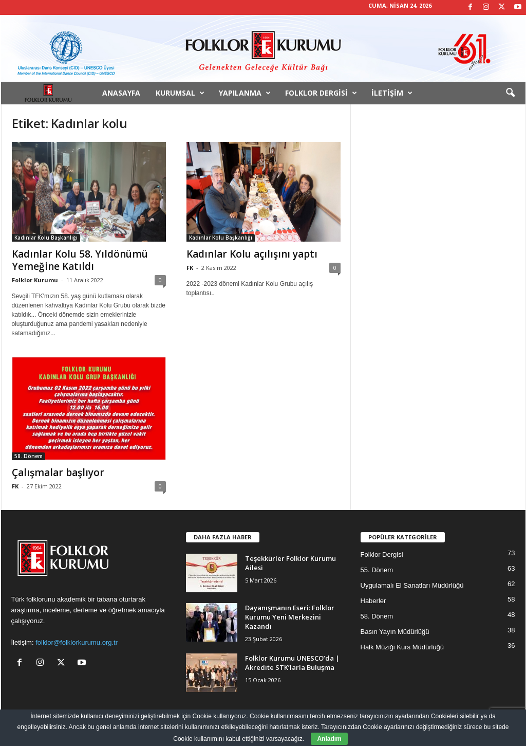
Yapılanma (245, 93)
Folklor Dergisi (321, 93)
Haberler (373, 601)
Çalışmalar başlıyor (58, 472)
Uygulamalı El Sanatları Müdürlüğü (412, 585)
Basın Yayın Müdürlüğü (395, 631)
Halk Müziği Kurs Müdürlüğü (402, 647)
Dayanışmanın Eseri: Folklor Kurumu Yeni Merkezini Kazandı (289, 617)
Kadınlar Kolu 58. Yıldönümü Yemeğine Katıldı (80, 260)
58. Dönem (28, 456)
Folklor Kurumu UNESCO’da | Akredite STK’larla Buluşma (292, 662)
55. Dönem (377, 570)
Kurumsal (180, 93)
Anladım (329, 738)
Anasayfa (121, 93)
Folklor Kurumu (35, 280)
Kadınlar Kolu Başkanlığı (46, 237)
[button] (510, 93)
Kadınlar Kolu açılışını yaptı (251, 254)
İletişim (391, 93)
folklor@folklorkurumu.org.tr (76, 642)
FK (189, 267)
